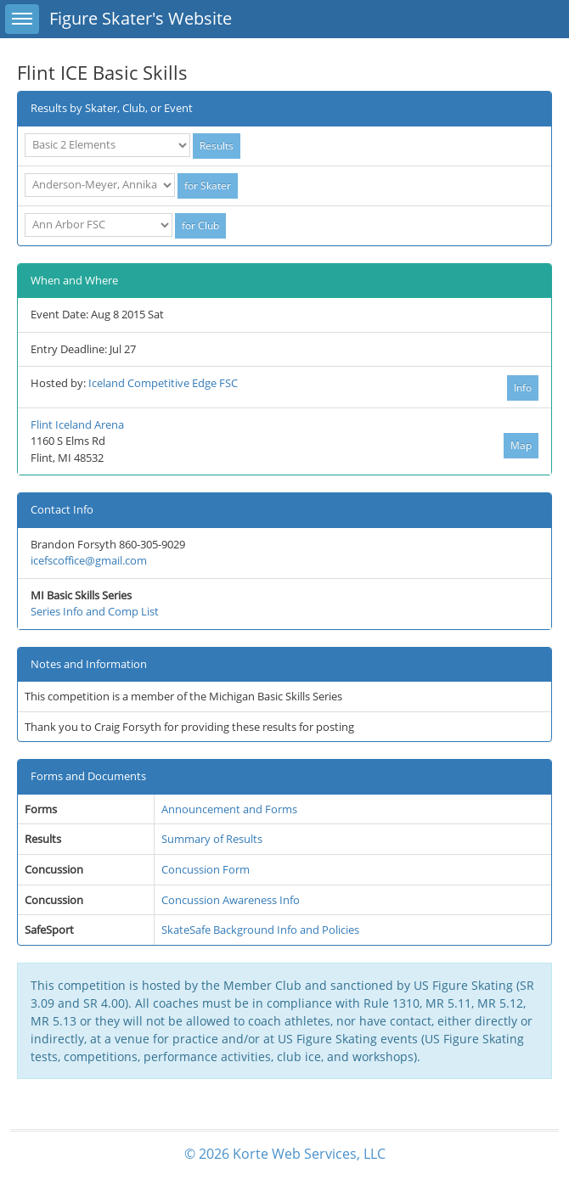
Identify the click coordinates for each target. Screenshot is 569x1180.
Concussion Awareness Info (230, 899)
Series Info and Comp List (95, 611)
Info (523, 387)
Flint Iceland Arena (77, 424)
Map (521, 445)
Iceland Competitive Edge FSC (163, 383)
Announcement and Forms (229, 809)
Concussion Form (205, 869)
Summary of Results (211, 838)
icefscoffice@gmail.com (89, 560)
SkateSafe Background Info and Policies (260, 929)
